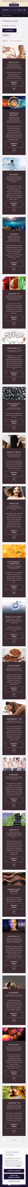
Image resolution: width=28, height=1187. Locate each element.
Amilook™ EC (14, 294)
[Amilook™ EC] (14, 283)
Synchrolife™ (14, 936)
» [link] (24, 1140)
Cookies (18, 1166)
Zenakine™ (14, 175)
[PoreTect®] (14, 819)
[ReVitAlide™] (14, 1034)
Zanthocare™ (14, 666)
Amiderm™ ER (14, 1103)
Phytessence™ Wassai (14, 405)
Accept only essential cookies (14, 1176)
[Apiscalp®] (14, 493)
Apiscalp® (14, 504)
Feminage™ (14, 775)
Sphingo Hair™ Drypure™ (14, 890)
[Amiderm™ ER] (14, 1092)
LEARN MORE (14, 5)
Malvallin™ (14, 62)
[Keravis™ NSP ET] (14, 441)
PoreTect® (14, 830)
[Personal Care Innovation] (8, 10)
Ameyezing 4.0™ (14, 348)
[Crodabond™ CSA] (14, 708)
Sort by (5, 41)
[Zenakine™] (14, 164)
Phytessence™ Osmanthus (14, 563)
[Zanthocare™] (14, 655)
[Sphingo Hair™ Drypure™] (14, 878)
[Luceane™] (14, 223)
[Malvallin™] (14, 51)
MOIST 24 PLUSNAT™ (14, 617)
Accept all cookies (14, 1171)
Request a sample (14, 83)
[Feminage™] (14, 764)
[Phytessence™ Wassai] (14, 393)
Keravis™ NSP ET (14, 452)
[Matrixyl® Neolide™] (14, 102)
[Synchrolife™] (14, 925)
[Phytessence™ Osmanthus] (14, 551)
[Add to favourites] (14, 89)
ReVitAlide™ (14, 1045)
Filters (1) (9, 30)
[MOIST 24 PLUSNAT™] (14, 606)
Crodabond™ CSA (14, 719)
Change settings (14, 1181)
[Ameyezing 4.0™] (14, 337)
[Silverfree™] (14, 982)
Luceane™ (14, 234)
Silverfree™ (14, 993)
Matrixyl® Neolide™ (14, 114)
